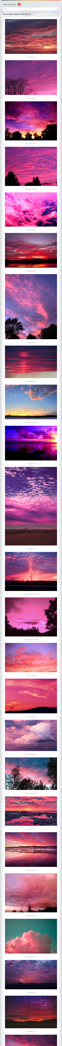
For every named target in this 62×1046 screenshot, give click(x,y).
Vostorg (9, 4)
